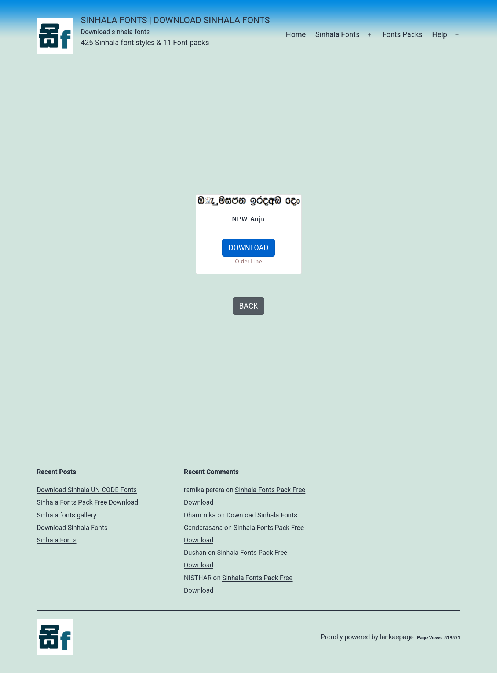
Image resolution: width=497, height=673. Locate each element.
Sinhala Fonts (337, 34)
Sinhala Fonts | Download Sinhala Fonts (175, 20)
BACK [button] (248, 306)
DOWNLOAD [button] (248, 247)
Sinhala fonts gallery (66, 515)
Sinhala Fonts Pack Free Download (87, 502)
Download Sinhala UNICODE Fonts (87, 490)
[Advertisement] (257, 117)
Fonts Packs (402, 34)
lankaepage (397, 637)
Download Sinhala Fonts (72, 527)
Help (439, 34)
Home (296, 34)
